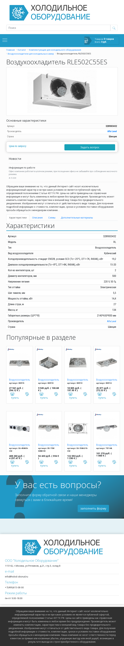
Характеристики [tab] (18, 217)
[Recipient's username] (58, 28)
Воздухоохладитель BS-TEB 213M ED (77, 380)
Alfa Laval (112, 131)
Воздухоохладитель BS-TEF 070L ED (106, 445)
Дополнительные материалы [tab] (77, 217)
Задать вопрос (89, 147)
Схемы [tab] (51, 217)
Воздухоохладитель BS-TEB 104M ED (48, 380)
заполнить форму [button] (93, 508)
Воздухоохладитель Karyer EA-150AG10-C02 (77, 445)
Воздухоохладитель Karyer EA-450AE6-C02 (19, 445)
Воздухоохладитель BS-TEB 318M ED (106, 380)
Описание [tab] (37, 217)
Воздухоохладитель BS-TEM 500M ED (48, 445)
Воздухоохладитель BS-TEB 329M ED (19, 380)
